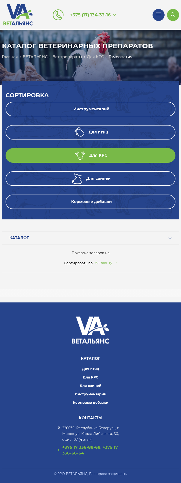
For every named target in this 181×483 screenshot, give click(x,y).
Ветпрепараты (67, 57)
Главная (10, 57)
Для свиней (90, 386)
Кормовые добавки (90, 402)
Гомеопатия (120, 57)
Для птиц (90, 369)
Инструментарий (90, 394)
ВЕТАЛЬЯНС (35, 57)
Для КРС (95, 57)
